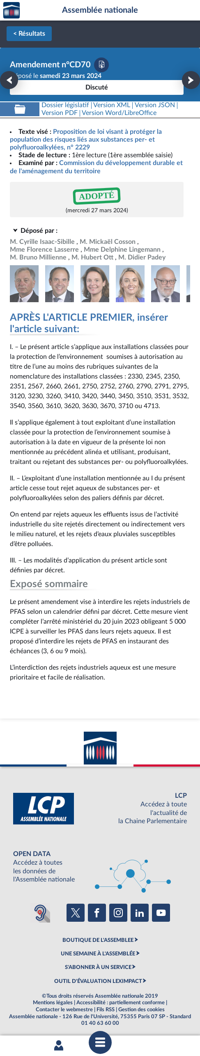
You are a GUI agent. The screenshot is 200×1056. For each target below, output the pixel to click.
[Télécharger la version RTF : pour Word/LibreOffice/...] (119, 113)
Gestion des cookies (141, 1009)
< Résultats (29, 33)
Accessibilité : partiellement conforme (120, 1002)
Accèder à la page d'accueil (11, 10)
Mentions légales (53, 1002)
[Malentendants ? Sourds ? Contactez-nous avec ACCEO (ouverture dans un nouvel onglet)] (40, 913)
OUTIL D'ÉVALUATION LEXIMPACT (98, 981)
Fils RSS (106, 1009)
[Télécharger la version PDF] (101, 64)
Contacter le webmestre (64, 1009)
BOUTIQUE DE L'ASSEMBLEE (97, 940)
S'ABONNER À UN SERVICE (98, 967)
